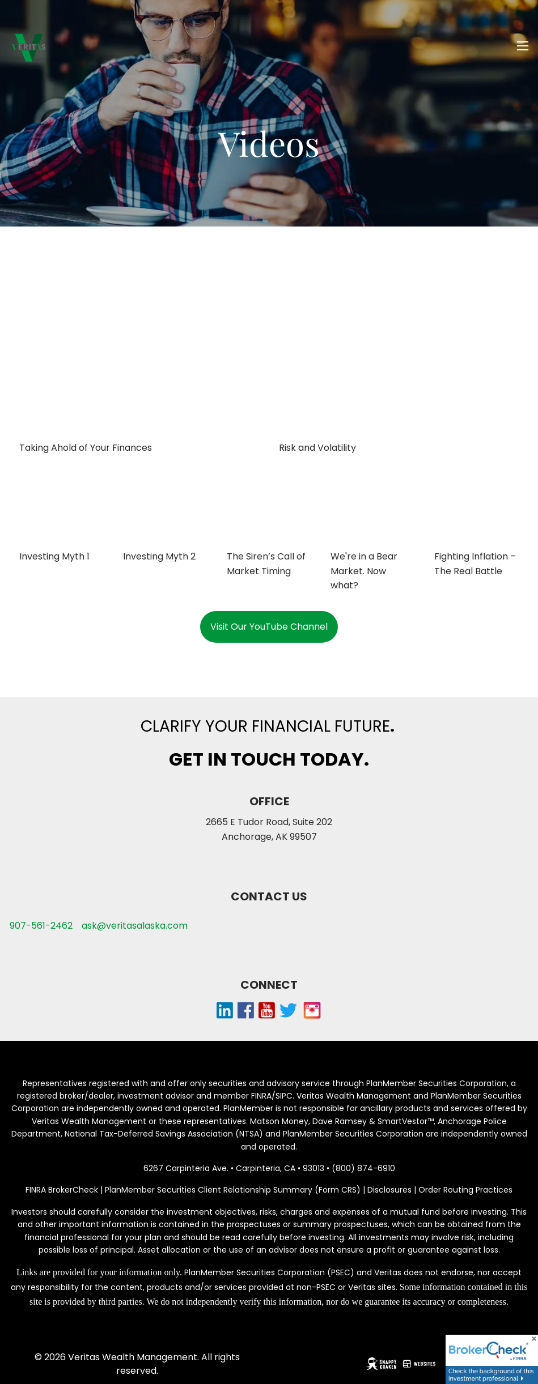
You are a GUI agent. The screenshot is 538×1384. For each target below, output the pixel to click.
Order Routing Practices (465, 1189)
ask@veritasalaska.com (135, 925)
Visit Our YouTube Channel (269, 626)
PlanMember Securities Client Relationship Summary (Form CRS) (234, 1189)
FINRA (261, 1095)
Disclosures (389, 1189)
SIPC (284, 1095)
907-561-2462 (41, 925)
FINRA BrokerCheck (62, 1189)
